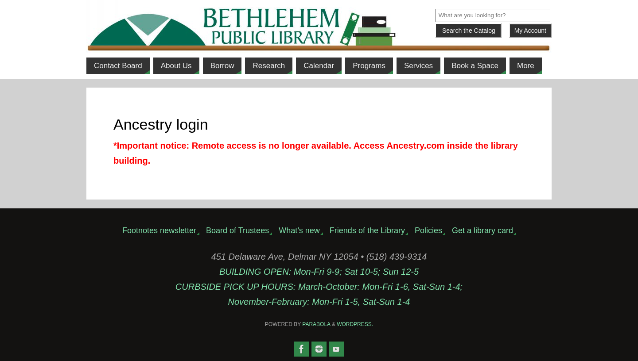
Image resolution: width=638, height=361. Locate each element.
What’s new (299, 230)
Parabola (316, 324)
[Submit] (468, 30)
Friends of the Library (367, 230)
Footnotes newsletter (159, 230)
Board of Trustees (237, 230)
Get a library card (482, 230)
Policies (428, 230)
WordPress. (355, 324)
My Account (530, 30)
